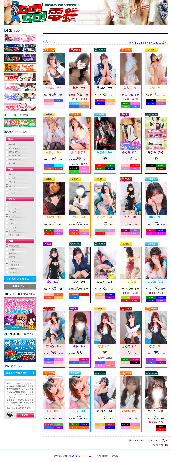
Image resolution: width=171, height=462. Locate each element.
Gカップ (11, 227)
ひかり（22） (130, 411)
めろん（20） (156, 411)
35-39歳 (11, 189)
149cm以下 (12, 144)
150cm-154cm (13, 148)
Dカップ (11, 216)
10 (153, 42)
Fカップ (11, 223)
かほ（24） (79, 217)
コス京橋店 (12, 272)
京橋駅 (10, 250)
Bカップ (11, 208)
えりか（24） (105, 217)
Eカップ (11, 220)
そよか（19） (105, 87)
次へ (165, 42)
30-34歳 (11, 186)
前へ (131, 42)
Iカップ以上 (13, 235)
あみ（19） (79, 87)
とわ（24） (131, 87)
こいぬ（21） (156, 281)
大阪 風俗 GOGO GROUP (83, 455)
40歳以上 (11, 193)
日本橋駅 (11, 253)
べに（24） (131, 281)
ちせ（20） (156, 87)
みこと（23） (105, 281)
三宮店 (10, 261)
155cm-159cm (13, 152)
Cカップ (11, 212)
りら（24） (79, 346)
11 (157, 42)
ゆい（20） (131, 217)
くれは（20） (53, 87)
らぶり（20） (53, 152)
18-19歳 (11, 174)
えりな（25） (105, 411)
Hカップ (11, 231)
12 (160, 42)
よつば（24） (79, 152)
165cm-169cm (13, 159)
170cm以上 (12, 163)
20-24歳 (11, 178)
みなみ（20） (105, 152)
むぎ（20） (105, 346)
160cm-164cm (13, 156)
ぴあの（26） (53, 217)
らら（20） (54, 411)
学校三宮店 (12, 268)
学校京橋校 (12, 246)
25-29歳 (11, 182)
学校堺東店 (12, 265)
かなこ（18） (130, 346)
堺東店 (10, 257)
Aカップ (11, 204)
